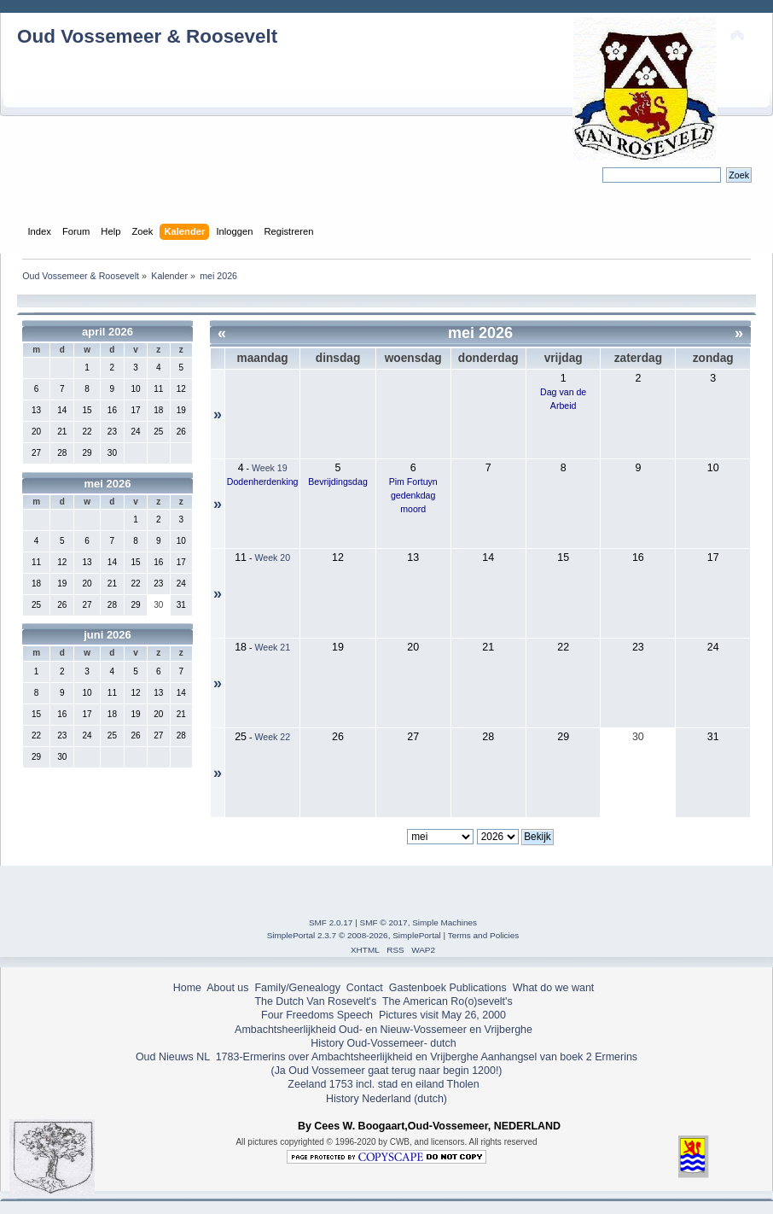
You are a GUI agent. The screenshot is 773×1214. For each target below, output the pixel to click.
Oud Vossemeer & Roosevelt (147, 36)
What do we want (554, 988)
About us (227, 988)
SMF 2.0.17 (331, 922)
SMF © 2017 (384, 922)
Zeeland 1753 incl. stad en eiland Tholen (383, 1084)
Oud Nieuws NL (173, 1057)
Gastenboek (417, 988)
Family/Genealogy (297, 988)
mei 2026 (107, 483)
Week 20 (272, 557)
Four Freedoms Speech (317, 1015)
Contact (364, 988)
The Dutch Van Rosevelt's (315, 1001)
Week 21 (272, 647)
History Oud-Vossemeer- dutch (383, 1043)
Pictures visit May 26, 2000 (442, 1015)
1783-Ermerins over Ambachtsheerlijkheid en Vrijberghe (345, 1057)
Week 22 (272, 737)
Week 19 (270, 468)
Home (187, 988)
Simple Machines (444, 922)
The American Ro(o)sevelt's (447, 1001)
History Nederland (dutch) (386, 1099)
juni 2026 (107, 634)
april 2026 (107, 331)
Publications (478, 988)
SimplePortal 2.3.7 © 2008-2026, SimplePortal (354, 935)
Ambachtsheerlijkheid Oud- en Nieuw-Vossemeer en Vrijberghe (383, 1030)
